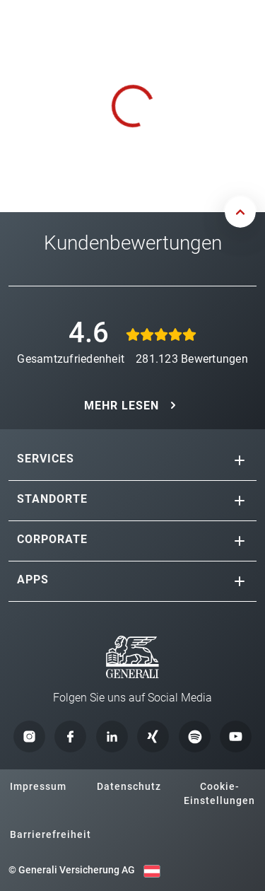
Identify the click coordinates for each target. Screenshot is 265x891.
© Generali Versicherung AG (71, 869)
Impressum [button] (38, 786)
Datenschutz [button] (129, 786)
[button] (239, 460)
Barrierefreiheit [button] (50, 834)
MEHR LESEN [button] (121, 405)
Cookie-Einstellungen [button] (219, 793)
